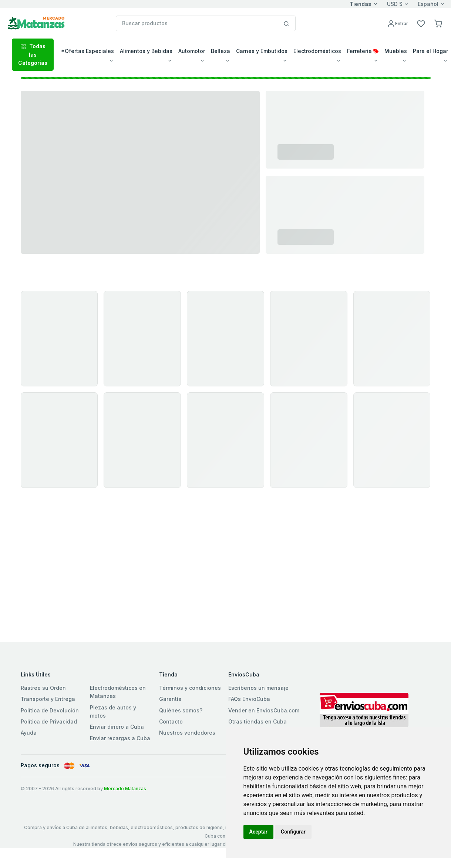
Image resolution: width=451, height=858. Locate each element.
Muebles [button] (395, 51)
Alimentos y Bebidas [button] (146, 51)
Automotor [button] (191, 51)
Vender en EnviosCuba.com (263, 710)
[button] (438, 23)
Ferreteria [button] (362, 51)
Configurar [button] (293, 832)
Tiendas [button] (360, 4)
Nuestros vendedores (187, 732)
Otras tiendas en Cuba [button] (257, 721)
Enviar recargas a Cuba (120, 738)
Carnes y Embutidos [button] (261, 51)
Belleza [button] (220, 51)
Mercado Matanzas (125, 788)
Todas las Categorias (32, 54)
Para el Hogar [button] (430, 51)
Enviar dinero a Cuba (117, 727)
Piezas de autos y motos (113, 711)
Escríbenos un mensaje (258, 688)
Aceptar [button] (258, 832)
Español (428, 4)
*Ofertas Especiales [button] (87, 51)
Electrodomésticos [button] (317, 51)
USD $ (395, 4)
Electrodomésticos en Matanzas (118, 692)
